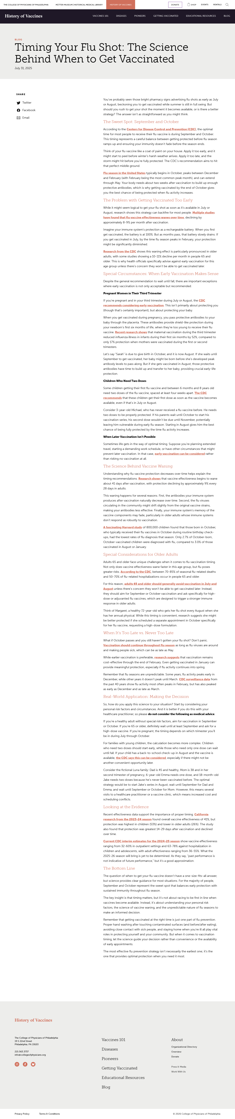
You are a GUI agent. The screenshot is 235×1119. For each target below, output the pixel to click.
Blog (18, 39)
